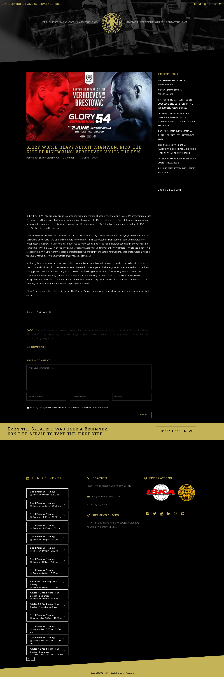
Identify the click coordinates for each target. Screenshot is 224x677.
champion (82, 355)
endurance (111, 355)
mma (115, 359)
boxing (72, 355)
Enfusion (123, 355)
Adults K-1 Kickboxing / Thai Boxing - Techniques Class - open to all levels (47, 606)
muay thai (138, 359)
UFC (37, 363)
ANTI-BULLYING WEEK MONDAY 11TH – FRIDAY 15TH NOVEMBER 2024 (176, 160)
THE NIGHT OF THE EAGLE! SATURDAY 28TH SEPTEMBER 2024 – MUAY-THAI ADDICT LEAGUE (177, 174)
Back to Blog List (169, 215)
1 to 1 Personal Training (47, 494)
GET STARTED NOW (176, 456)
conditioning (96, 355)
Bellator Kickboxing (55, 355)
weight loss (48, 363)
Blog (49, 182)
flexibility (143, 355)
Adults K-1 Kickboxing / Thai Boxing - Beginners (47, 595)
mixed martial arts (101, 359)
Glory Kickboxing (36, 359)
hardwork (53, 359)
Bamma (39, 355)
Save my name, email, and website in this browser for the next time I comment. (69, 432)
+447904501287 (99, 504)
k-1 (61, 359)
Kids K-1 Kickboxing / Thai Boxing (47, 584)
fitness (132, 355)
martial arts (83, 359)
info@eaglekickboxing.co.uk (106, 496)
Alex (58, 182)
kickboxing (70, 359)
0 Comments (70, 182)
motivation (125, 359)
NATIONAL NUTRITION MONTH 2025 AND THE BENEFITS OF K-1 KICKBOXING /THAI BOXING (176, 128)
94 (84, 183)
